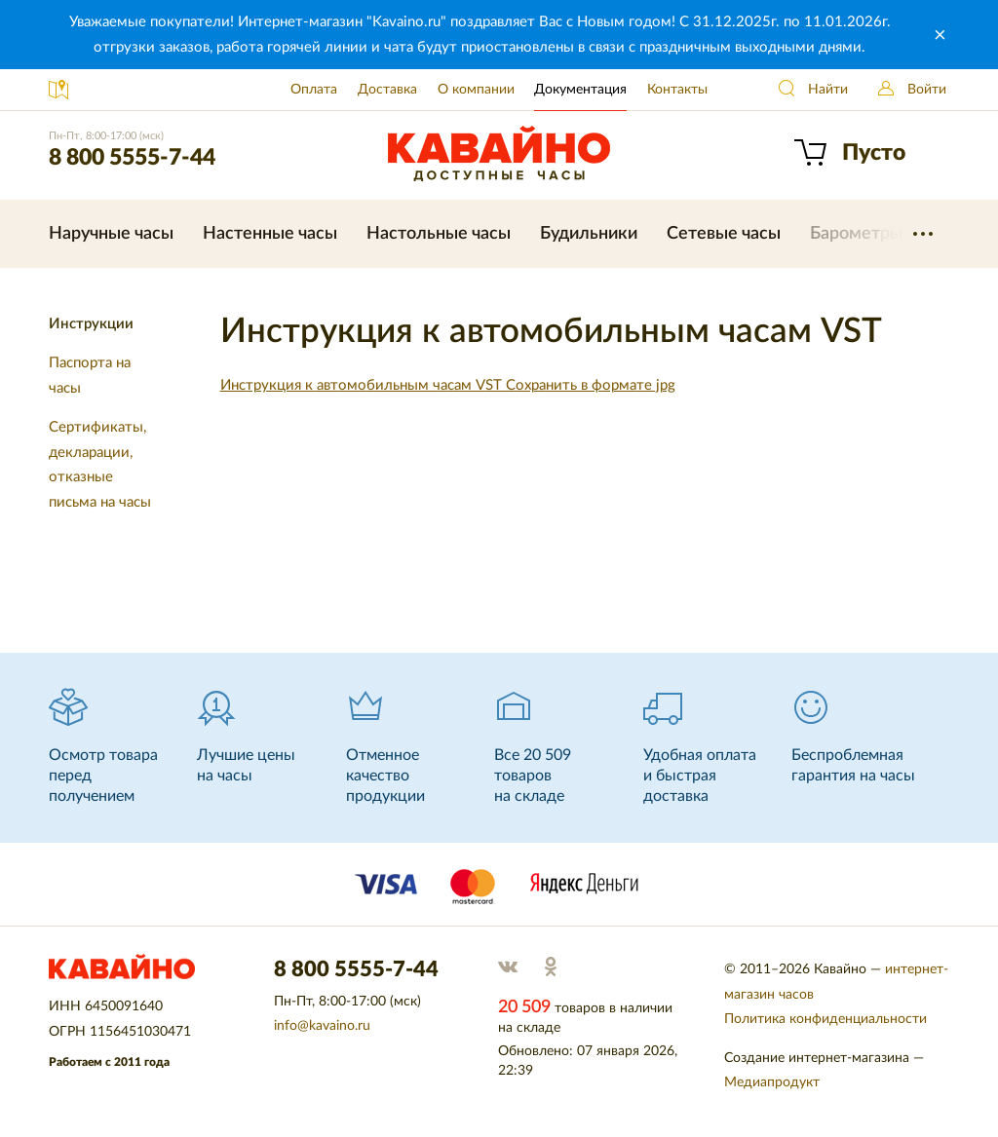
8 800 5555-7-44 (132, 157)
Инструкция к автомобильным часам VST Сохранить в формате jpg (447, 385)
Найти (828, 89)
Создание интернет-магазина (816, 1058)
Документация (580, 89)
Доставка (387, 89)
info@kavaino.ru (322, 1026)
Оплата (313, 89)
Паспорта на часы (90, 376)
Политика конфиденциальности (825, 1019)
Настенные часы (270, 234)
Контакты (677, 89)
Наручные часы (111, 234)
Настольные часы (438, 234)
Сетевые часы (724, 234)
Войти (926, 89)
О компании (476, 89)
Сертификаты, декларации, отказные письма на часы (100, 465)
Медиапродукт (772, 1082)
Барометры (856, 234)
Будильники (588, 234)
